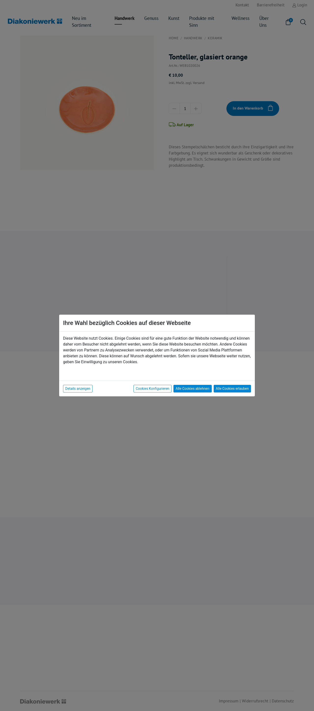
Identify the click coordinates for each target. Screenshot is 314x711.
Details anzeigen (77, 388)
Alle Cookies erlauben (232, 388)
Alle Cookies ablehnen (192, 388)
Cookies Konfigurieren (152, 388)
